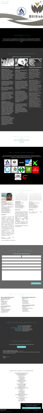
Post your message (36, 283)
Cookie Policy (26, 410)
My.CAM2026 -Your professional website (6, 410)
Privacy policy (36, 410)
